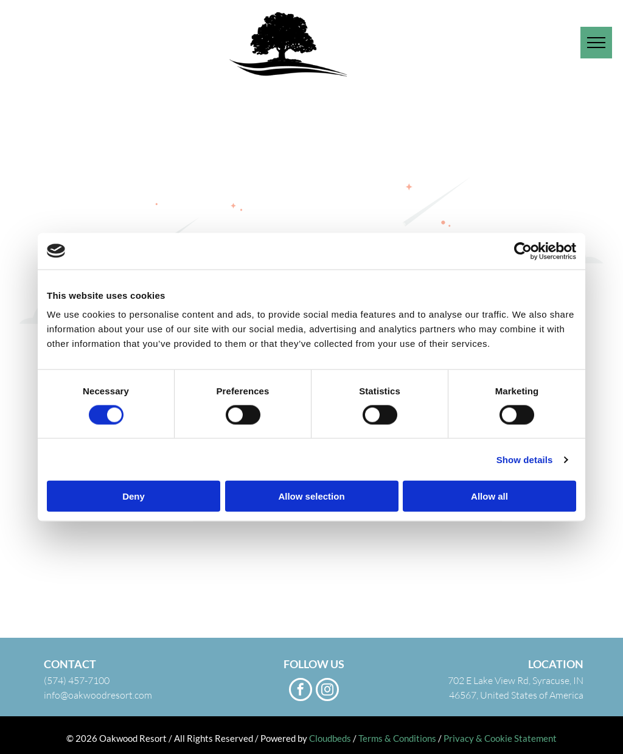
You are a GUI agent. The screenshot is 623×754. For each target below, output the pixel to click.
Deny (133, 496)
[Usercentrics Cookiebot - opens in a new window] (523, 251)
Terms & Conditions (397, 738)
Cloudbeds (330, 738)
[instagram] (327, 691)
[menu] (596, 42)
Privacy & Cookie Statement (500, 738)
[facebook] (300, 691)
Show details (524, 459)
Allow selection (311, 496)
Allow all (489, 496)
